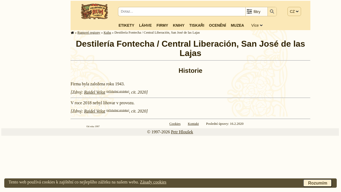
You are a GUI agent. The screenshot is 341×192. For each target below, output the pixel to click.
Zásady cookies (153, 182)
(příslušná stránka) (117, 91)
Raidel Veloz (94, 92)
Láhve (145, 25)
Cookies (175, 124)
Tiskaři (196, 25)
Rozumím (317, 183)
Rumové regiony (89, 32)
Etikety (126, 25)
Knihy (179, 25)
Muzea (237, 25)
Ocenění (217, 25)
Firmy (162, 25)
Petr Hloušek (182, 132)
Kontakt (193, 124)
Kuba (107, 32)
